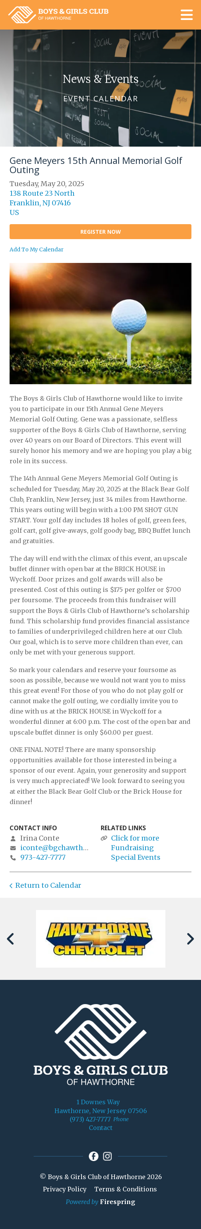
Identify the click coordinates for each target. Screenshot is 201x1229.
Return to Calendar (48, 885)
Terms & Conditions (125, 1189)
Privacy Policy (65, 1189)
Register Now (100, 231)
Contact (101, 1128)
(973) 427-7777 (90, 1119)
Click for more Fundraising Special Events (135, 848)
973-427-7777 (42, 857)
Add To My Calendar (37, 249)
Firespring (117, 1202)
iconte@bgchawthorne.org (66, 847)
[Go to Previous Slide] (11, 939)
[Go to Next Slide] (190, 939)
